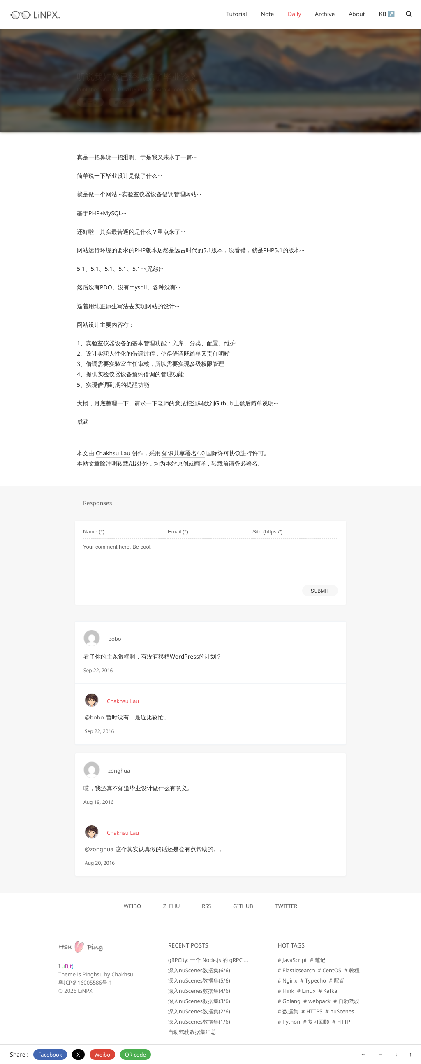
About (357, 14)
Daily (294, 14)
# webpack (317, 1001)
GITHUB (243, 906)
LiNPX (85, 990)
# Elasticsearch (296, 970)
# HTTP (341, 1021)
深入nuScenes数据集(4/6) (199, 990)
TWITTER (286, 906)
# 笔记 (318, 960)
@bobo (94, 718)
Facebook (50, 1054)
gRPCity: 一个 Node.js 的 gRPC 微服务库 (217, 960)
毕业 (92, 94)
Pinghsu (92, 974)
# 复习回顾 (316, 1021)
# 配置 (337, 980)
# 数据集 (288, 1011)
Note (267, 14)
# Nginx (287, 980)
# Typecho (313, 980)
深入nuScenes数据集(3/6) (199, 1001)
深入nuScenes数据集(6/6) (199, 970)
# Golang (289, 1001)
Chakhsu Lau (113, 453)
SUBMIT (320, 591)
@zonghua (99, 849)
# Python (289, 1021)
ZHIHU (171, 906)
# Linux (306, 990)
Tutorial (236, 14)
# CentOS (329, 970)
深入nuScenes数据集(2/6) (199, 1011)
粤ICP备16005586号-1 (85, 982)
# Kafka (327, 990)
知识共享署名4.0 (183, 453)
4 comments (181, 81)
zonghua (119, 770)
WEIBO (132, 906)
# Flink (286, 990)
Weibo (102, 1054)
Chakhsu (122, 974)
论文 (124, 94)
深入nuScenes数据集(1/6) (199, 1021)
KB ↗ (387, 14)
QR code (135, 1054)
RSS (206, 906)
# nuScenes (339, 1011)
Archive (325, 14)
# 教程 (352, 970)
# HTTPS (311, 1011)
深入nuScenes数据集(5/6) (199, 980)
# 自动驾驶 (346, 1001)
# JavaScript (292, 960)
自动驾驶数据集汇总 (192, 1032)
